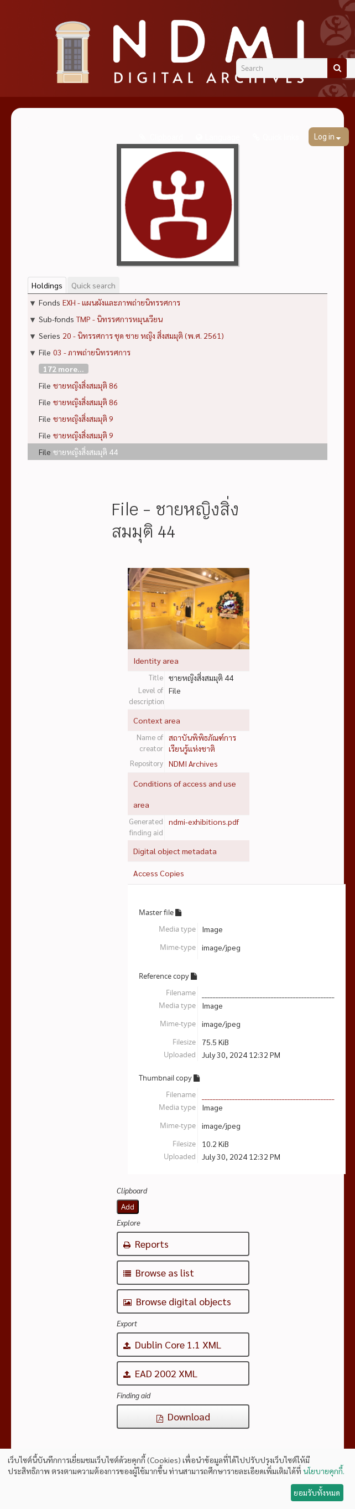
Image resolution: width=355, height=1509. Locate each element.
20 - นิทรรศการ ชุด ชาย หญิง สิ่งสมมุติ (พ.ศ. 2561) (143, 335)
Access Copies (158, 873)
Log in (325, 136)
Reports (146, 1243)
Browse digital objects (177, 1301)
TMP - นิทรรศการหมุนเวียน (119, 319)
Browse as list (158, 1272)
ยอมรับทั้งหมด (317, 1492)
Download (183, 1416)
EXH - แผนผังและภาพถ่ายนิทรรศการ (121, 302)
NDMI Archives (193, 763)
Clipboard (165, 137)
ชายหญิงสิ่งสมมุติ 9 (83, 418)
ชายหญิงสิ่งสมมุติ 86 (85, 385)
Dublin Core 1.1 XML (172, 1344)
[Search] (337, 68)
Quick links (281, 137)
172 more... (63, 369)
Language (222, 137)
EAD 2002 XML (160, 1373)
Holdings (47, 285)
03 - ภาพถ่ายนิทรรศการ (91, 352)
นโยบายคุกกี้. (323, 1471)
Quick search (93, 285)
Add (127, 1207)
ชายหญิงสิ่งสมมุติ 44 (85, 452)
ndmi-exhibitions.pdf (204, 821)
